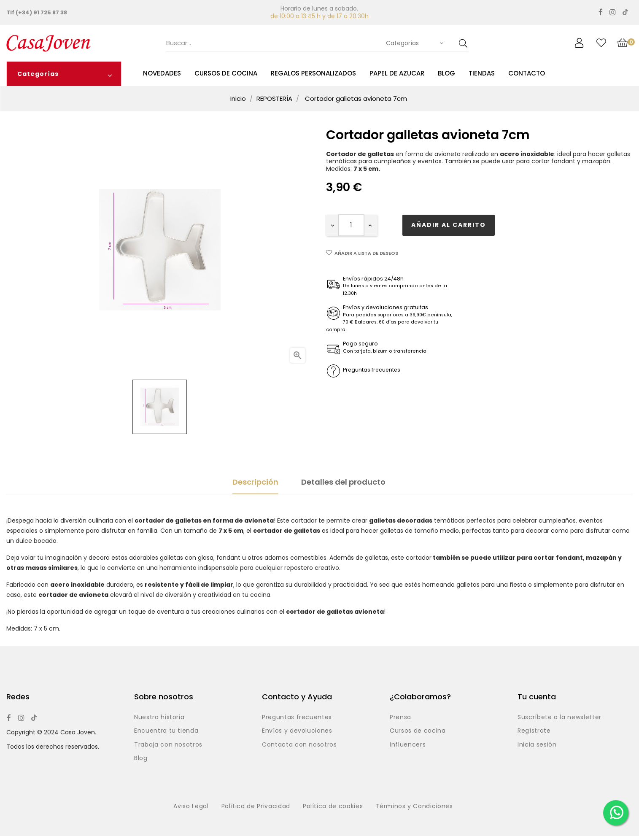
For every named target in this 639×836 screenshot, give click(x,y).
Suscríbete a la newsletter (559, 717)
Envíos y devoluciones (297, 731)
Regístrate (534, 731)
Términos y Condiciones (414, 806)
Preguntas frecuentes (297, 717)
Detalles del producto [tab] (343, 482)
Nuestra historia (159, 717)
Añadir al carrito (448, 225)
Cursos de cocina (417, 731)
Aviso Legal (190, 806)
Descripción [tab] (255, 482)
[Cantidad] (351, 225)
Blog (141, 758)
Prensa (400, 717)
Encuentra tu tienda (166, 731)
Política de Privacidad (255, 806)
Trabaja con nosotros (168, 745)
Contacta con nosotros (299, 745)
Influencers (408, 745)
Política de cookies (333, 806)
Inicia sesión (537, 745)
